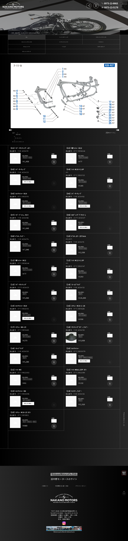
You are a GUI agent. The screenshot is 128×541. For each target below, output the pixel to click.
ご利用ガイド (39, 486)
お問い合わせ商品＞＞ (28, 184)
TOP (13, 33)
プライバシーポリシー (85, 486)
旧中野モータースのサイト (64, 478)
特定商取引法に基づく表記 (60, 486)
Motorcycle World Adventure (64, 532)
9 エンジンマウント (34, 33)
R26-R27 (17, 33)
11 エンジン (24, 33)
